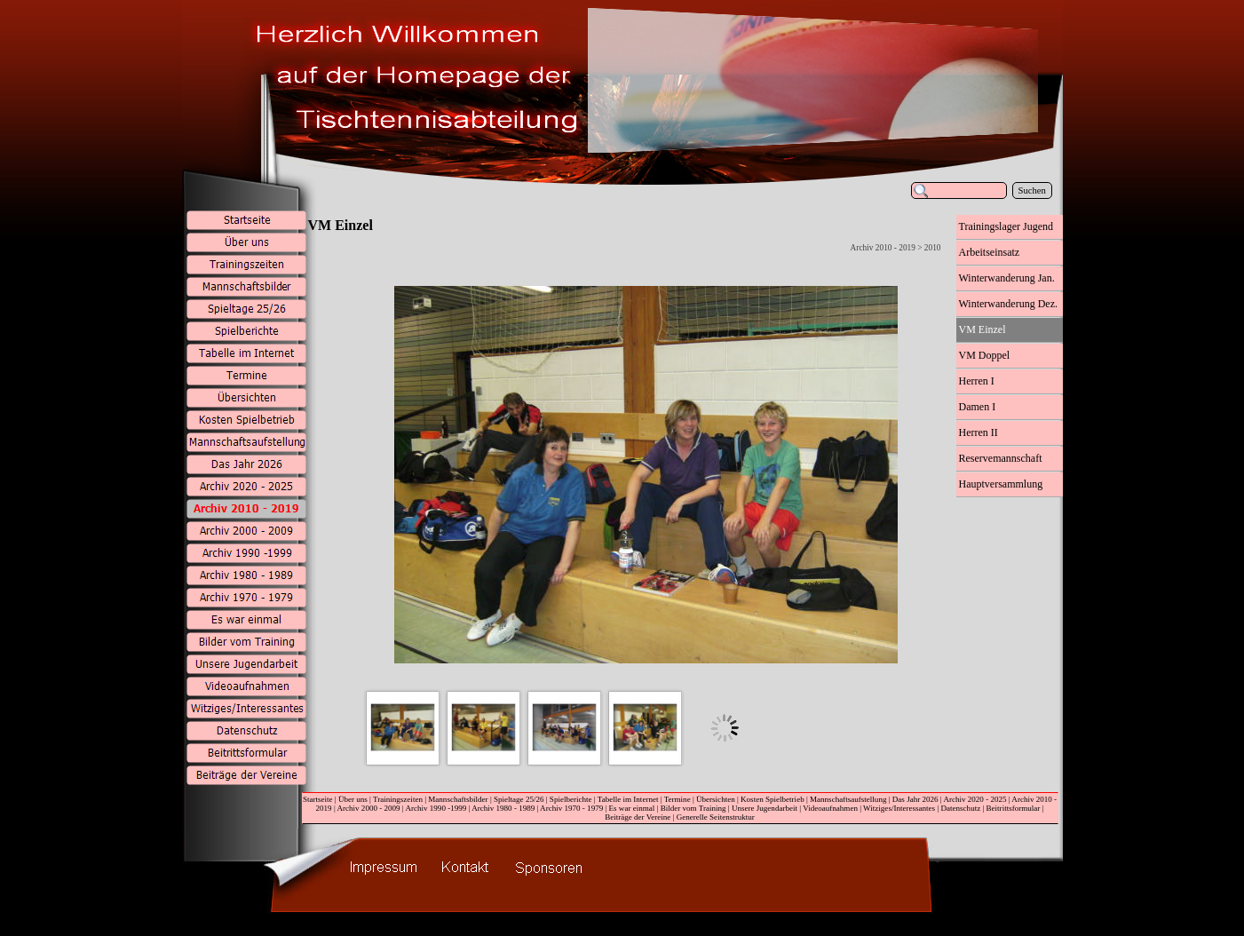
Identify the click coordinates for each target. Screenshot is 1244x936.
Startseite (318, 799)
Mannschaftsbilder (457, 799)
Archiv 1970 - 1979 (571, 808)
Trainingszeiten (398, 799)
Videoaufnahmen (830, 808)
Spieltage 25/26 (519, 799)
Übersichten (715, 799)
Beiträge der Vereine (637, 817)
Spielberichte (571, 799)
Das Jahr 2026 (915, 799)
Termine (677, 799)
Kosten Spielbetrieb (772, 799)
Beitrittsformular (1013, 808)
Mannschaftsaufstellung (848, 799)
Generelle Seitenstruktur (716, 817)
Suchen (1032, 190)
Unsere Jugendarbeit (764, 808)
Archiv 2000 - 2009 (368, 808)
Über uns (353, 799)
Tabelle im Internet (628, 799)
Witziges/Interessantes (899, 808)
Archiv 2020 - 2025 (974, 799)
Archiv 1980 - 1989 (503, 808)
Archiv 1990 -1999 (435, 808)
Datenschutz (960, 808)
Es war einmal (632, 808)
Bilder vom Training (693, 808)
